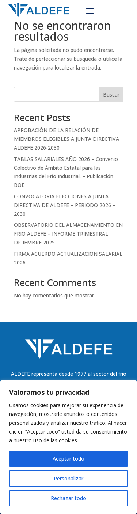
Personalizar (68, 478)
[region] (68, 447)
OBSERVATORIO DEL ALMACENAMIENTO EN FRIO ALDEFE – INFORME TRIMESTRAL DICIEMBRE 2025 (68, 233)
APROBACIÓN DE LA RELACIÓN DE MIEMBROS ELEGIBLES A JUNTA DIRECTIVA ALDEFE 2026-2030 (66, 139)
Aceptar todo (68, 458)
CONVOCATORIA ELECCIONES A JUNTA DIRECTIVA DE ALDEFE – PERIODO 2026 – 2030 (64, 205)
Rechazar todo (68, 498)
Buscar (111, 94)
